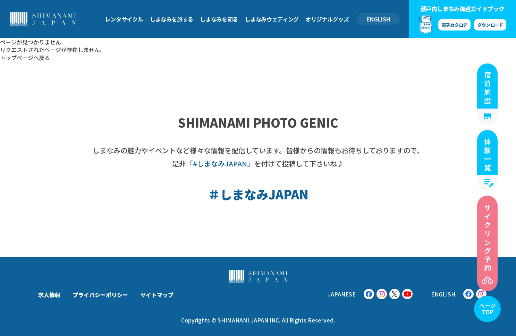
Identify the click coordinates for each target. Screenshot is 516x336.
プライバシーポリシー (100, 295)
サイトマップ (157, 295)
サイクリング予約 (487, 238)
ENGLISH (378, 19)
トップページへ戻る (25, 57)
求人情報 (49, 295)
